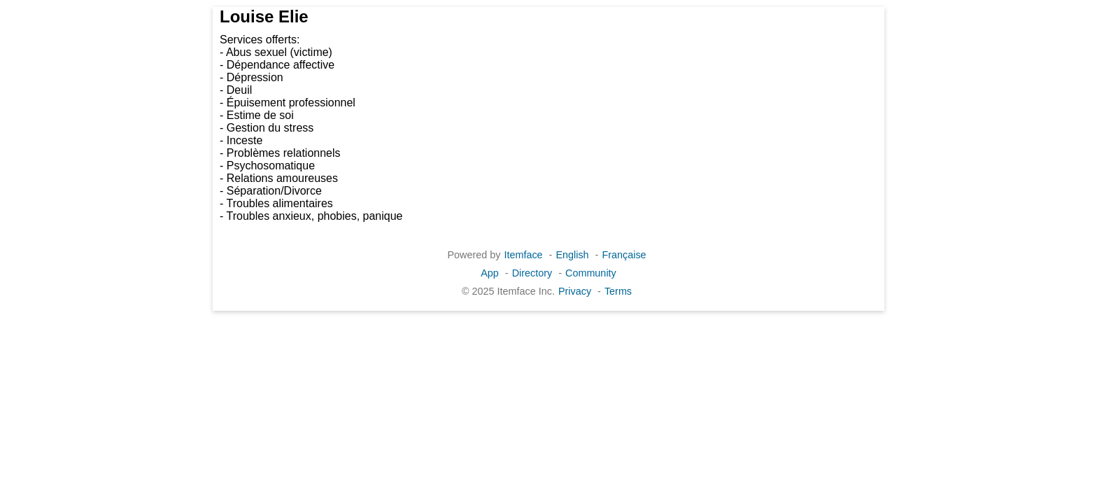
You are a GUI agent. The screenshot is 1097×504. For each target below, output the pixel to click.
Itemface (523, 254)
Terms (618, 291)
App (490, 273)
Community (590, 273)
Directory (532, 273)
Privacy (574, 291)
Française (624, 254)
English (571, 254)
